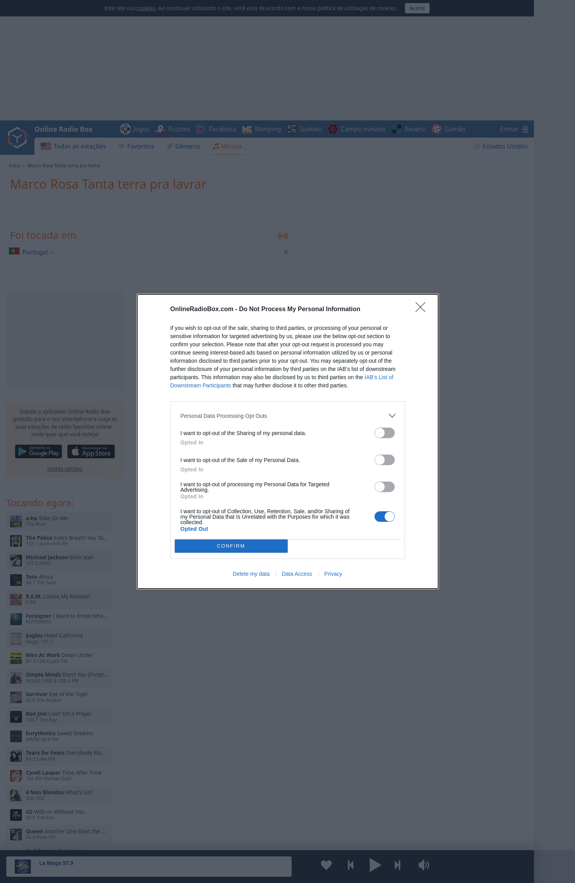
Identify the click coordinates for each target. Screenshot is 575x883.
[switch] (384, 433)
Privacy (333, 574)
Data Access (297, 574)
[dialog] (287, 441)
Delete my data (251, 574)
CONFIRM (231, 546)
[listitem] (288, 416)
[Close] (423, 309)
